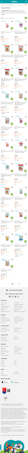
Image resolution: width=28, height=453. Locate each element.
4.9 (26, 126)
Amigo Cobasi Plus (18, 328)
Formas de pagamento (6, 320)
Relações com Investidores (19, 311)
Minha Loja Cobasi (18, 353)
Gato (15, 360)
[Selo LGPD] (5, 400)
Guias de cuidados (4, 355)
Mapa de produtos (20, 435)
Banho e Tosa (4, 337)
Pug (2, 371)
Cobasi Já (16, 329)
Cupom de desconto (18, 348)
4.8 (26, 101)
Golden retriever (4, 375)
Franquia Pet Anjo (4, 340)
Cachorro (3, 360)
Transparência (17, 309)
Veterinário (16, 337)
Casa (15, 362)
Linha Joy (16, 346)
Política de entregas (5, 318)
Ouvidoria (16, 322)
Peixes (15, 364)
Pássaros (3, 362)
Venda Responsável (18, 306)
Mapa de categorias (11, 435)
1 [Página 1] (12, 283)
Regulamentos (17, 317)
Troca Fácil (3, 322)
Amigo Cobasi (4, 328)
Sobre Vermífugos (4, 351)
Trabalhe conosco (4, 308)
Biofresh (2, 348)
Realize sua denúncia (5, 311)
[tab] (2, 18)
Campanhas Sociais (5, 306)
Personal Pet (3, 339)
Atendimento (4, 317)
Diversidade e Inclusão (18, 304)
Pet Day (2, 353)
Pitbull (2, 373)
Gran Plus (16, 351)
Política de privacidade (18, 318)
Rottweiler (16, 371)
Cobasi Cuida (3, 331)
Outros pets (3, 366)
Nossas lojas (16, 302)
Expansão (3, 309)
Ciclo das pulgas (17, 350)
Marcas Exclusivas (4, 346)
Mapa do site (3, 435)
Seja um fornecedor (18, 308)
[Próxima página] (19, 284)
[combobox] (14, 4)
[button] (1, 1)
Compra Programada (5, 329)
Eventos (2, 304)
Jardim (2, 364)
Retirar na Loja (17, 331)
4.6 (26, 54)
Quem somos (4, 302)
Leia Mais (3, 14)
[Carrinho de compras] (26, 1)
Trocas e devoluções (18, 320)
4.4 (26, 173)
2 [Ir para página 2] (15, 283)
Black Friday (3, 350)
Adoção (15, 339)
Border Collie (16, 373)
